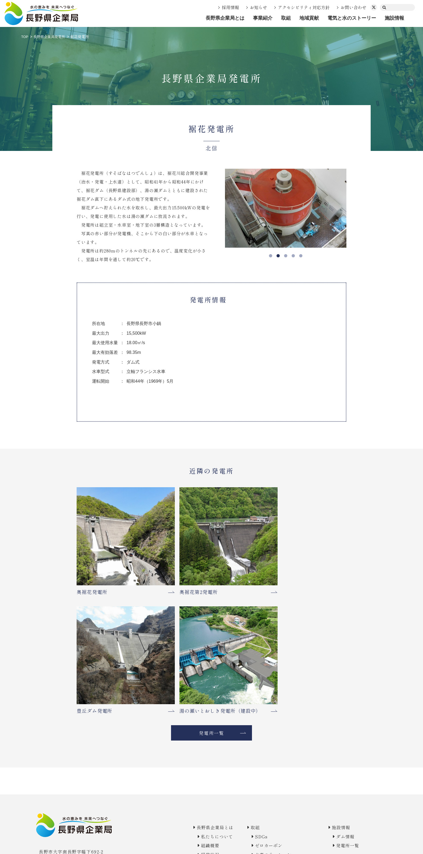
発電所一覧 (211, 586)
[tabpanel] (285, 208)
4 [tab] (293, 255)
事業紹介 (262, 18)
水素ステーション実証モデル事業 (265, 712)
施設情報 (394, 18)
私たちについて (204, 690)
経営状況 (197, 709)
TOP (25, 36)
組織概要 (197, 699)
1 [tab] (270, 255)
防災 (250, 724)
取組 (286, 18)
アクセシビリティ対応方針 (304, 7)
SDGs (252, 690)
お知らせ (258, 7)
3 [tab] (285, 255)
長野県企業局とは (225, 18)
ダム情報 (342, 690)
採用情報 (230, 7)
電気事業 (197, 731)
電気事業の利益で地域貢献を (277, 747)
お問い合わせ (353, 7)
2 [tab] (278, 255)
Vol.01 (253, 778)
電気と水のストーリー (352, 18)
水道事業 (197, 740)
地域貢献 (309, 18)
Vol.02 (253, 787)
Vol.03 (253, 796)
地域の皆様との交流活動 (272, 756)
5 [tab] (300, 255)
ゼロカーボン (260, 699)
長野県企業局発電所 (51, 36)
